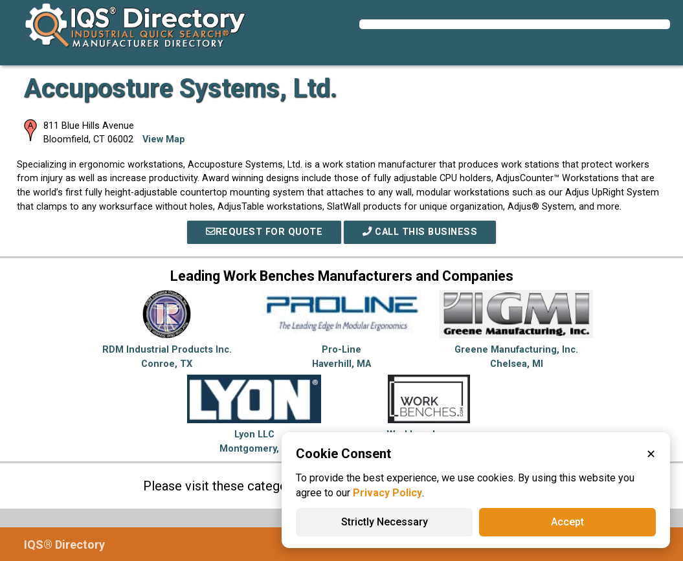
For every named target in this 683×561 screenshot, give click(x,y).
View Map (163, 139)
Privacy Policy (387, 493)
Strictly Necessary (384, 522)
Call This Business (420, 231)
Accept (567, 522)
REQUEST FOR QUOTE (264, 231)
